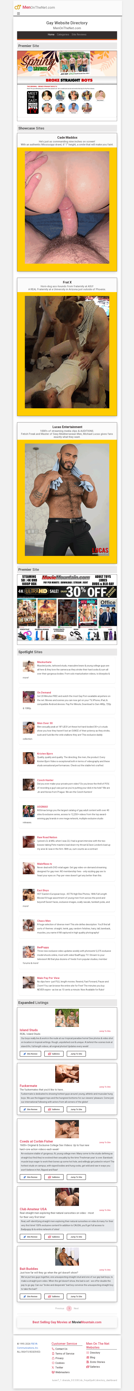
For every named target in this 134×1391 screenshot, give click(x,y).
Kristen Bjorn (45, 753)
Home (51, 34)
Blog (90, 1357)
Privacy (58, 1358)
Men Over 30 (45, 723)
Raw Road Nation (47, 837)
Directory (93, 1352)
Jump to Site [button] (105, 1031)
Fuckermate (28, 1086)
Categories (63, 34)
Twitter (57, 1367)
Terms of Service (63, 1353)
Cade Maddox (67, 137)
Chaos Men (44, 920)
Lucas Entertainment (67, 427)
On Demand (44, 692)
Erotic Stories (95, 1362)
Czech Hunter (45, 780)
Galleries (54, 1054)
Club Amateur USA (33, 1209)
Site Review (30, 1054)
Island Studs (29, 1030)
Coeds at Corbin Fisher (36, 1141)
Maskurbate (44, 662)
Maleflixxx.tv (44, 863)
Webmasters (61, 1372)
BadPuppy (43, 947)
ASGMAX (42, 806)
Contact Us (59, 1348)
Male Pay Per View (48, 978)
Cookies (58, 1362)
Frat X (67, 282)
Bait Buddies (29, 1269)
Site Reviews (79, 34)
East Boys (43, 890)
